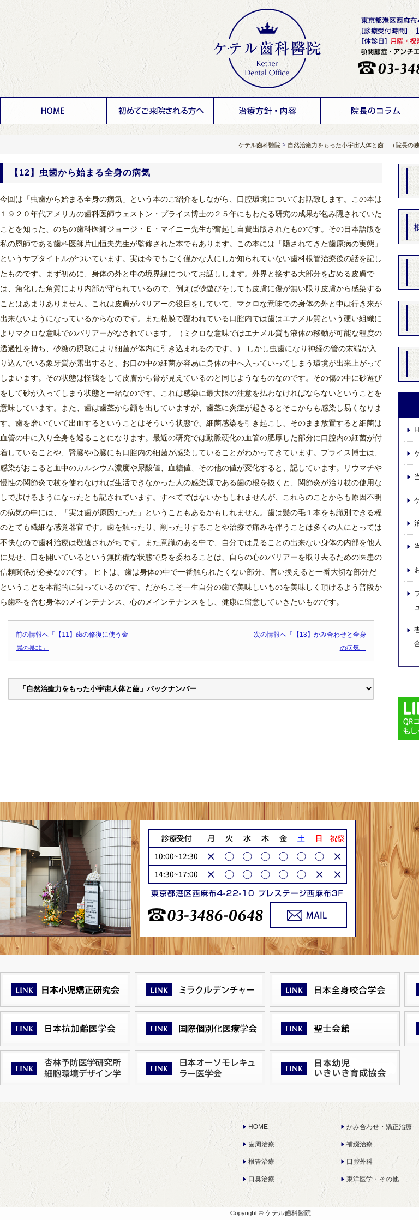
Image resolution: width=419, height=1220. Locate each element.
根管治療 (261, 1161)
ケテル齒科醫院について (160, 110)
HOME (53, 110)
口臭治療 (261, 1179)
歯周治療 (261, 1144)
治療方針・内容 (267, 110)
